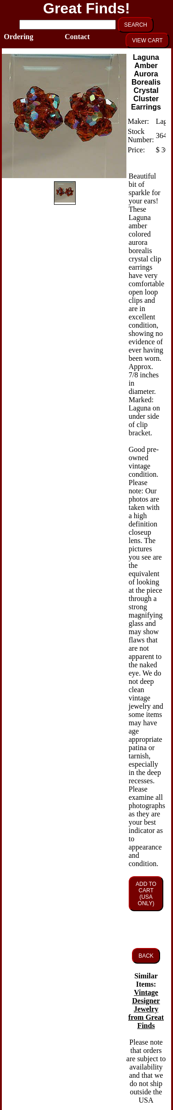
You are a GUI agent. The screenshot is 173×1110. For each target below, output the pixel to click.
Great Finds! (86, 8)
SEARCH (135, 25)
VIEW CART (147, 40)
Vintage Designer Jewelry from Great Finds (146, 1009)
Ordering (13, 36)
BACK (146, 956)
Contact (74, 36)
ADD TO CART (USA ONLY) (146, 894)
